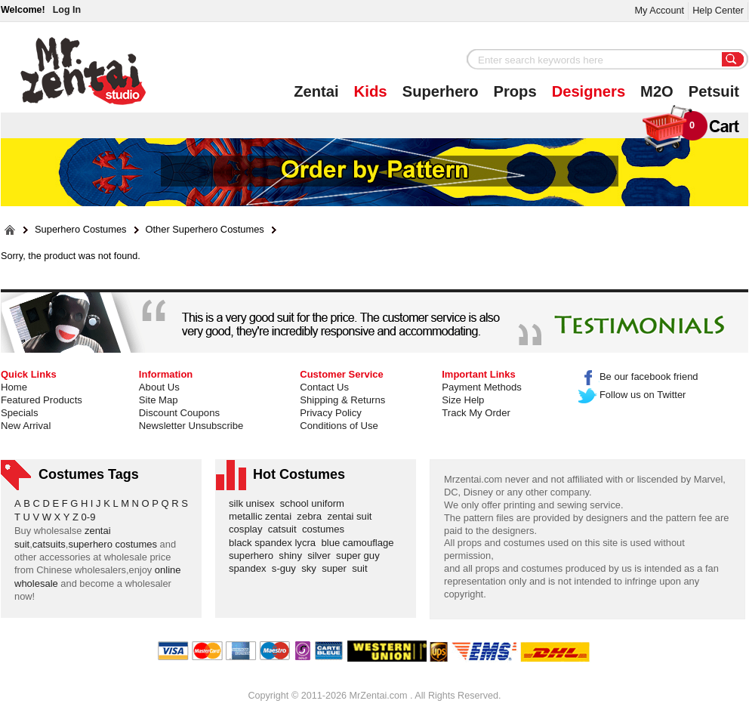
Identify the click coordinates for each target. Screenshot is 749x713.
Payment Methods (482, 387)
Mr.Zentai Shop (83, 71)
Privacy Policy (331, 412)
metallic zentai (263, 516)
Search (733, 60)
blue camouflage (360, 542)
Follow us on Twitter (632, 394)
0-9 (89, 517)
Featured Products (41, 400)
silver (321, 555)
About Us (159, 387)
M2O (656, 91)
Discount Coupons (179, 412)
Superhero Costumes (81, 230)
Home (14, 387)
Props (515, 91)
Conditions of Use (339, 425)
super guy (360, 555)
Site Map (158, 400)
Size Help (463, 400)
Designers (588, 91)
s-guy (286, 568)
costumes (326, 529)
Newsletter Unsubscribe (191, 425)
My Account (659, 10)
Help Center (718, 10)
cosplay (248, 529)
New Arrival (26, 425)
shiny (293, 555)
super (337, 568)
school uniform (315, 503)
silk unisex (254, 503)
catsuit (285, 529)
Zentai (316, 91)
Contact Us (324, 387)
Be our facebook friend (638, 376)
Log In (67, 10)
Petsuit (714, 91)
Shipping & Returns (342, 400)
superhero (254, 555)
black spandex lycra (275, 542)
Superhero (440, 91)
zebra (312, 516)
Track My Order (476, 412)
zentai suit (352, 516)
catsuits (49, 544)
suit (362, 568)
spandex (250, 568)
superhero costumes (112, 544)
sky (311, 568)
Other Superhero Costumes (205, 230)
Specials (20, 412)
